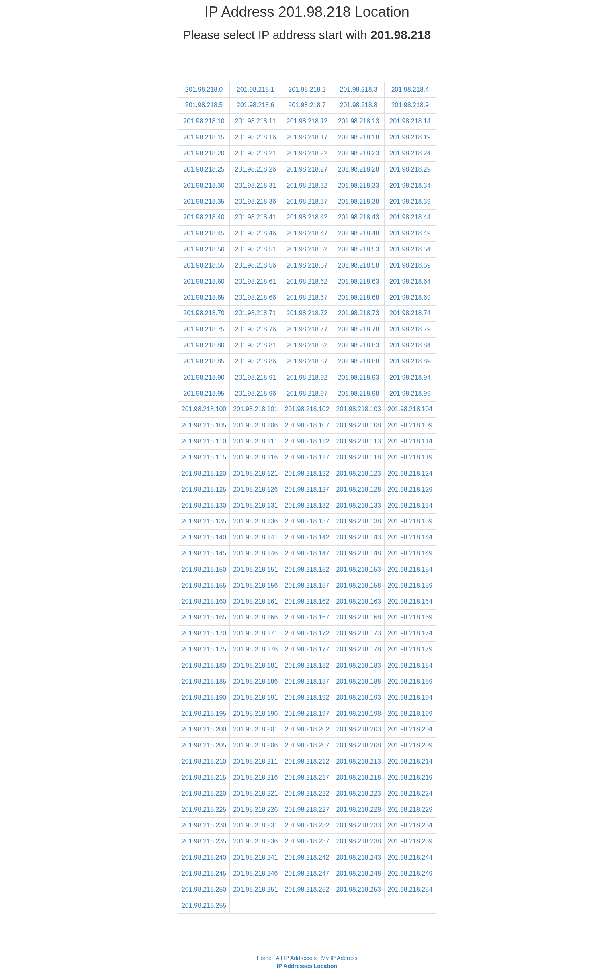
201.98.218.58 (358, 265)
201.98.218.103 (358, 409)
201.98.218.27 (307, 169)
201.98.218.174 (410, 633)
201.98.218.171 (255, 633)
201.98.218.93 (358, 377)
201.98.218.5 (204, 105)
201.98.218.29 (409, 169)
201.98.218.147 (306, 553)
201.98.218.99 (409, 393)
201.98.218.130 (204, 505)
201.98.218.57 (307, 265)
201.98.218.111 (255, 441)
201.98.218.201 (255, 729)
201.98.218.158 (358, 585)
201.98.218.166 (255, 617)
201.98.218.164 (410, 601)
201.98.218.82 (307, 345)
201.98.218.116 (255, 457)
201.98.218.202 (306, 729)
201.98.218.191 (255, 697)
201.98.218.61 (255, 281)
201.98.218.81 (255, 345)
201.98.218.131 (255, 505)
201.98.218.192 (306, 697)
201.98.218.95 (203, 393)
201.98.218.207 (306, 745)
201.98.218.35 (203, 201)
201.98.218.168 (358, 617)
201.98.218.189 (410, 681)
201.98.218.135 (204, 521)
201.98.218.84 (409, 345)
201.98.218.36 (255, 201)
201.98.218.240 (204, 857)
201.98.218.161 (255, 601)
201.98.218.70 (203, 313)
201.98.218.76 (255, 329)
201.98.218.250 (204, 889)
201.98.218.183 (358, 665)
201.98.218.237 (306, 841)
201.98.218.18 (358, 137)
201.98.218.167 (306, 617)
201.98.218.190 (204, 697)
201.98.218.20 (203, 153)
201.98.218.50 (203, 249)
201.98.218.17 (307, 137)
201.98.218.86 (255, 361)
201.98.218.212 (306, 761)
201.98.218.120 (204, 473)
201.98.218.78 (358, 329)
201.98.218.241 (255, 857)
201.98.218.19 (409, 137)
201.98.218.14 (409, 121)
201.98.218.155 (204, 585)
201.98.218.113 (358, 441)
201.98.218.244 (410, 857)
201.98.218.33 (358, 185)
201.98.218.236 (255, 841)
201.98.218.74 (409, 313)
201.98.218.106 (255, 425)
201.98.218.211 (255, 761)
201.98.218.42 (307, 217)
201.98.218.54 (409, 249)
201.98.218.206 (255, 745)
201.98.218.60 (203, 281)
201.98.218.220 (204, 793)
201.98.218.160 (204, 601)
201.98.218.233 (358, 825)
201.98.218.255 (204, 905)
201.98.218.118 (358, 457)
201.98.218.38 (358, 201)
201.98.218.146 (255, 553)
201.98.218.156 (255, 585)
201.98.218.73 (358, 313)
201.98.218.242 (306, 857)
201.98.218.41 (255, 217)
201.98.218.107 (306, 425)
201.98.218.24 (409, 153)
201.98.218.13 (358, 121)
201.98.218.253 (358, 889)
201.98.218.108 (358, 425)
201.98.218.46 (255, 233)
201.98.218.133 (358, 505)
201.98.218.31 (255, 185)
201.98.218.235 (204, 841)
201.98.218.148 (358, 553)
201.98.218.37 (307, 201)
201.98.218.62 (307, 281)
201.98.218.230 (204, 825)
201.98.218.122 (306, 473)
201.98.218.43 (358, 217)
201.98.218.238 (358, 841)
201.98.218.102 (306, 409)
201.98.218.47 (307, 233)
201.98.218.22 (307, 153)
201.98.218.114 (410, 441)
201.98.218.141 (255, 537)
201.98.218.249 (410, 873)
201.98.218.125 (204, 489)
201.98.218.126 (255, 489)
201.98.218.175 (204, 649)
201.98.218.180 (204, 665)
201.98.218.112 (306, 441)
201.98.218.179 (410, 649)
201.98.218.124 (410, 473)
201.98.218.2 (306, 89)
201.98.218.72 (307, 313)
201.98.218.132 (306, 505)
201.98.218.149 (410, 553)
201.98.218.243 (358, 857)
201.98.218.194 (410, 697)
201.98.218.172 (306, 633)
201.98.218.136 (255, 521)
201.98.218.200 (204, 729)
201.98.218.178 (358, 649)
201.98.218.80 (203, 345)
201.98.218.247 (306, 873)
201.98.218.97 (307, 393)
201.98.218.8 (358, 105)
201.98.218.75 (203, 329)
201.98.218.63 (358, 281)
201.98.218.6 (255, 105)
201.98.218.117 (306, 457)
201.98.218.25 (203, 169)
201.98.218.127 (306, 489)
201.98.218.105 (204, 425)
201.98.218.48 (358, 233)
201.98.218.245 (204, 873)
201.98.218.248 (358, 873)
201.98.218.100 (204, 409)
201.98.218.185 (204, 681)
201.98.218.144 (410, 537)
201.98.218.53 (358, 249)
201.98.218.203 (358, 729)
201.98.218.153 (358, 569)
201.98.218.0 (204, 89)
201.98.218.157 (306, 585)
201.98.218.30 (203, 185)
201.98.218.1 (255, 89)
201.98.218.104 (410, 409)
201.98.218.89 (409, 361)
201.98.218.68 (358, 297)
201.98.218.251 (255, 889)
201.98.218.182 (306, 665)
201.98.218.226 (255, 809)
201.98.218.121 (255, 473)
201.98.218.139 (410, 521)
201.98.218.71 (255, 313)
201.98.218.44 (409, 217)
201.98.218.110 (204, 441)
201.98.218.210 (204, 761)
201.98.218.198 (358, 713)
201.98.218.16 (255, 137)
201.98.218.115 (204, 457)
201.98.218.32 (307, 185)
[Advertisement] (307, 63)
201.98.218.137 (306, 521)
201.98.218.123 (358, 473)
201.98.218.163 (358, 601)
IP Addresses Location (307, 966)
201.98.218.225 (204, 809)
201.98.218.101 (255, 409)
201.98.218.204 (410, 729)
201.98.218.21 (255, 153)
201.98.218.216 (255, 777)
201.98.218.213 (358, 761)
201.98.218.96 (255, 393)
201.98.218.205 (204, 745)
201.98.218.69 (409, 297)
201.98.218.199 (410, 713)
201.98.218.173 (358, 633)
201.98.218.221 (255, 793)
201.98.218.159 (410, 585)
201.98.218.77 (307, 329)
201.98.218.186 (255, 681)
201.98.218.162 (306, 601)
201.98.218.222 (306, 793)
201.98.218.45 (203, 233)
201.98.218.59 (409, 265)
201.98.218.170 (204, 633)
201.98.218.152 (306, 569)
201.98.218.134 (410, 505)
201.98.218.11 (255, 121)
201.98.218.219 (410, 777)
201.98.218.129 (410, 489)
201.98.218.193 (358, 697)
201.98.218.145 (204, 553)
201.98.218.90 (203, 377)
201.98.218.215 (204, 777)
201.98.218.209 (410, 745)
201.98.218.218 (358, 777)
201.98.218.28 (358, 169)
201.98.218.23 (358, 153)
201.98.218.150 (204, 569)
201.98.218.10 (203, 121)
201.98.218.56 (255, 265)
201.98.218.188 (358, 681)
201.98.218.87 (307, 361)
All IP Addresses (296, 958)
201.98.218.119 (410, 457)
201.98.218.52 (307, 249)
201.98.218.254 (410, 889)
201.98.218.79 (409, 329)
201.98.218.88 (358, 361)
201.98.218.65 (203, 297)
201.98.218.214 (410, 761)
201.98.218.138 (358, 521)
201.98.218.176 (255, 649)
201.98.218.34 (409, 185)
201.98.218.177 (306, 649)
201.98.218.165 (204, 617)
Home (263, 958)
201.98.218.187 (306, 681)
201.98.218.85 (203, 361)
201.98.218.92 (307, 377)
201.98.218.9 (410, 105)
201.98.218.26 (255, 169)
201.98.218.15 (203, 137)
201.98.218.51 (255, 249)
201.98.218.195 (204, 713)
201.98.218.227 (306, 809)
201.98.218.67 (307, 297)
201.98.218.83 (358, 345)
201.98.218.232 (306, 825)
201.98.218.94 (409, 377)
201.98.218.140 (204, 537)
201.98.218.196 (255, 713)
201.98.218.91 (255, 377)
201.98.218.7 (306, 105)
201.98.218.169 (410, 617)
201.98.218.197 (306, 713)
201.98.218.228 (358, 809)
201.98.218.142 (306, 537)
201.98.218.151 (255, 569)
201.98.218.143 (358, 537)
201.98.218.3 (358, 89)
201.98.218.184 (410, 665)
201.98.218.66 (255, 297)
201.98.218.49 (409, 233)
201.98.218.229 (410, 809)
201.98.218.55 (203, 265)
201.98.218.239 (410, 841)
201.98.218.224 (410, 793)
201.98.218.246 (255, 873)
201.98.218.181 (255, 665)
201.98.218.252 (306, 889)
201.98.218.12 (307, 121)
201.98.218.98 (358, 393)
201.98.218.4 (410, 89)
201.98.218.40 (203, 217)
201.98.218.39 (409, 201)
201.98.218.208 (358, 745)
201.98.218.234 (410, 825)
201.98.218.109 (410, 425)
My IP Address (339, 958)
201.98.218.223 (358, 793)
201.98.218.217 (306, 777)
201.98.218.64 (409, 281)
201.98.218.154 (410, 569)
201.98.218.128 (358, 489)
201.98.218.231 (255, 825)
